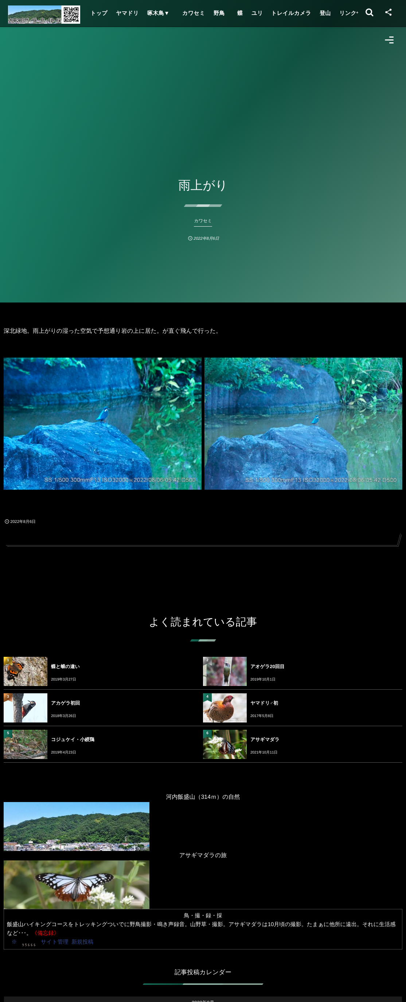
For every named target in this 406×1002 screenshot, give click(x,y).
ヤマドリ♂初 (264, 703)
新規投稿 (82, 942)
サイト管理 (55, 942)
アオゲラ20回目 (267, 666)
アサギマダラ (265, 739)
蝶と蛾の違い (65, 666)
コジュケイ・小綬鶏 (72, 739)
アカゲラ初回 (65, 703)
